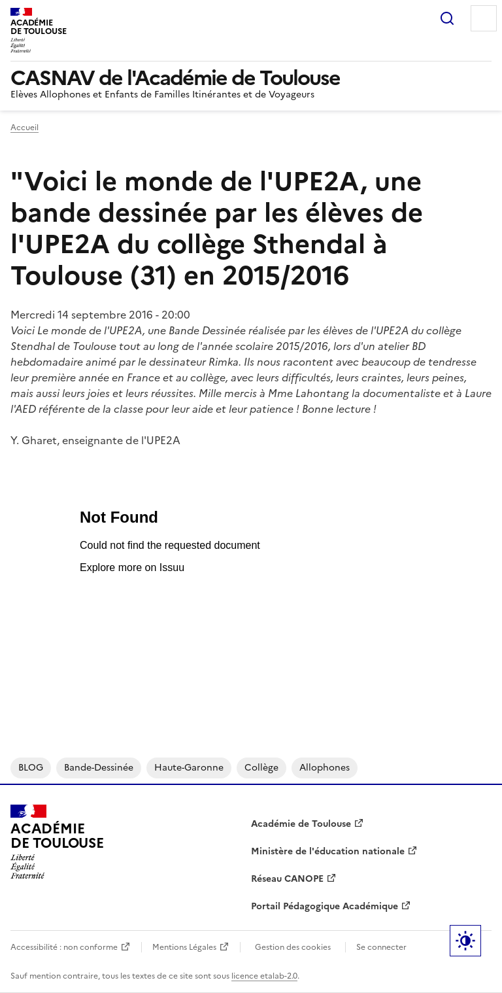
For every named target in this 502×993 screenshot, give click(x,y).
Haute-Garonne (189, 768)
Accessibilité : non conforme (64, 947)
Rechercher (447, 18)
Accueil (24, 127)
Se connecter (381, 947)
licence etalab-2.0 (264, 976)
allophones (324, 768)
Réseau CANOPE (287, 879)
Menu (484, 18)
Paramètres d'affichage (465, 940)
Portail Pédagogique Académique (324, 906)
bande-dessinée (98, 768)
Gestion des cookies (293, 947)
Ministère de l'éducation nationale (328, 851)
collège (261, 768)
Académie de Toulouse (301, 824)
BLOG (30, 768)
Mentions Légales (184, 947)
